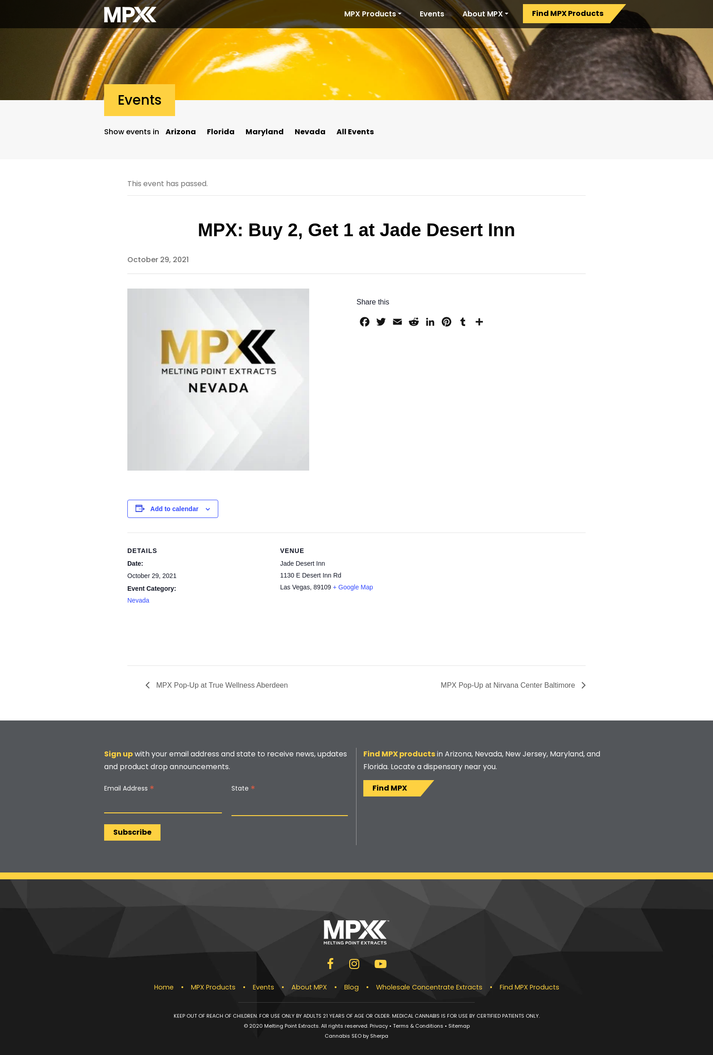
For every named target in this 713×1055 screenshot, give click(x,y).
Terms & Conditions (418, 1026)
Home (164, 987)
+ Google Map (353, 587)
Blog (351, 987)
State (243, 788)
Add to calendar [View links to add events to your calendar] (175, 508)
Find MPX (389, 788)
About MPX (482, 14)
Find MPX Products (567, 13)
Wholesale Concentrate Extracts (429, 987)
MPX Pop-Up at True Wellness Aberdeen (221, 685)
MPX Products (370, 14)
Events (432, 14)
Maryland (265, 132)
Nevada (310, 132)
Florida (221, 132)
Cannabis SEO (343, 1036)
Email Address (129, 788)
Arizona (181, 132)
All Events (355, 132)
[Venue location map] (481, 596)
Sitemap (459, 1026)
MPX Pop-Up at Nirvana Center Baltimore (509, 685)
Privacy (379, 1026)
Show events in (131, 132)
